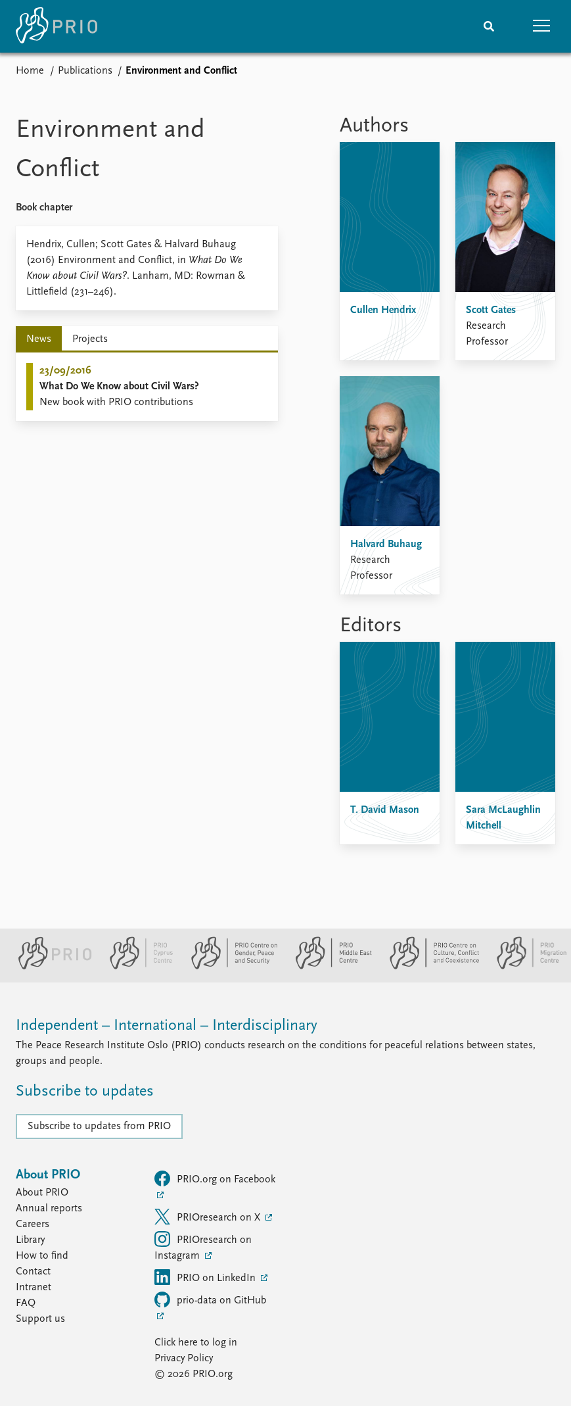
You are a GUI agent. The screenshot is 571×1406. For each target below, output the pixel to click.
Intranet (33, 1287)
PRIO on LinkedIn (206, 1277)
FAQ (25, 1303)
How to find (42, 1256)
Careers (32, 1224)
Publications (85, 71)
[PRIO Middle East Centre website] (328, 966)
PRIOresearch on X (208, 1216)
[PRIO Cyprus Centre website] (136, 966)
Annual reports (49, 1208)
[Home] (56, 26)
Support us (40, 1319)
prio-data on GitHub (210, 1299)
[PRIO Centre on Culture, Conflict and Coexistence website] (428, 966)
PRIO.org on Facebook (214, 1178)
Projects (90, 339)
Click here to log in (195, 1343)
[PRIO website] (49, 966)
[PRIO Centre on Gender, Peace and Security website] (229, 966)
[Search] (489, 26)
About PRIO (42, 1193)
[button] (541, 26)
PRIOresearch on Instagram (203, 1246)
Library (30, 1240)
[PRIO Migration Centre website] (525, 966)
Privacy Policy (183, 1358)
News (38, 339)
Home (30, 71)
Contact (33, 1272)
